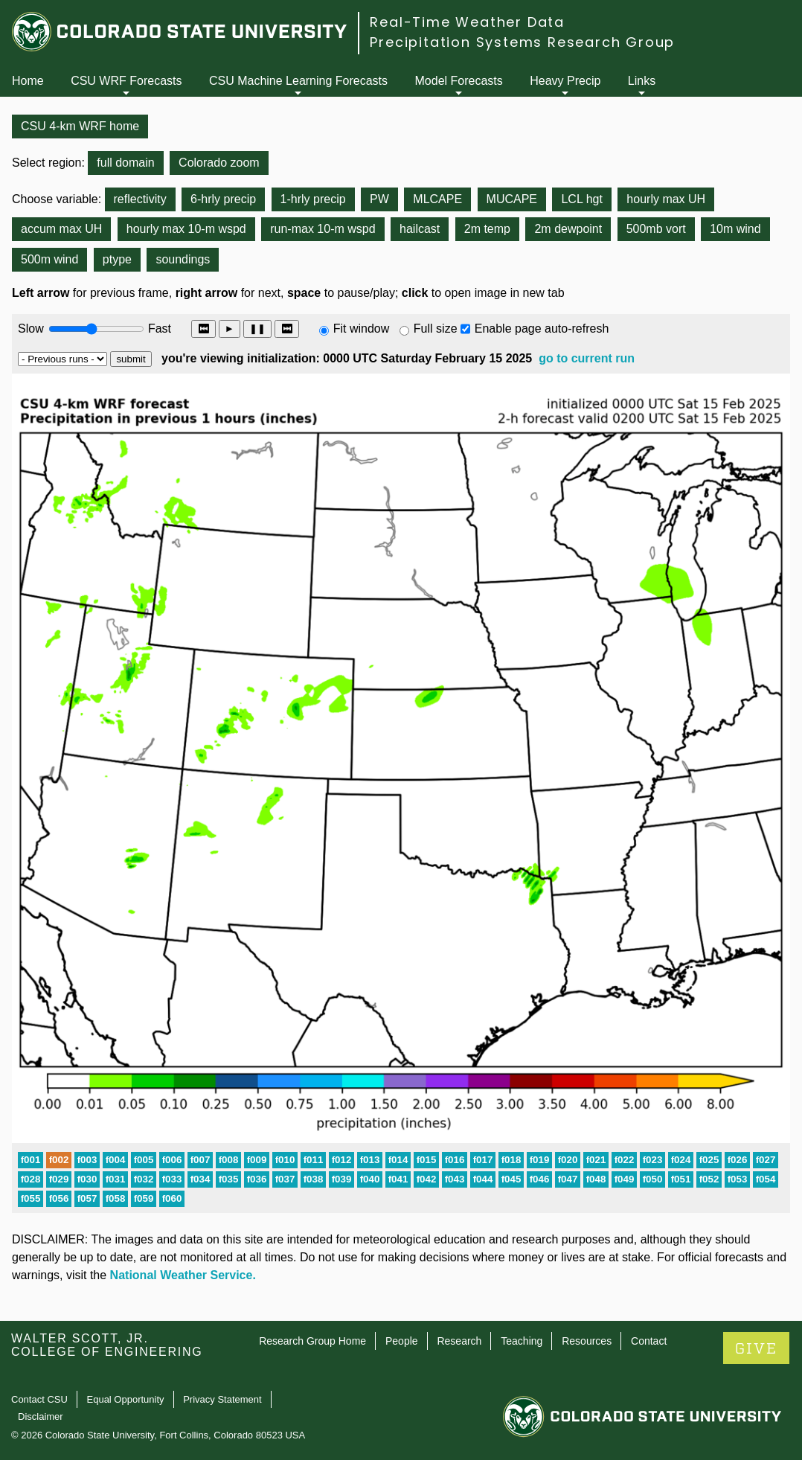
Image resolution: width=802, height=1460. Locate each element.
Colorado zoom (219, 162)
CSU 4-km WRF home (80, 126)
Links (641, 80)
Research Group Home (312, 1341)
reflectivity (140, 199)
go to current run (587, 358)
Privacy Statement (222, 1399)
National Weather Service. (183, 1275)
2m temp (487, 228)
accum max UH (61, 228)
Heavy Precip (565, 80)
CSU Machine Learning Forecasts (298, 80)
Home (28, 80)
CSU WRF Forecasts (126, 80)
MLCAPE (437, 199)
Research (459, 1341)
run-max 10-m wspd (322, 228)
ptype (117, 259)
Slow (31, 328)
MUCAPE (512, 199)
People (401, 1341)
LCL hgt (581, 199)
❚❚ (257, 328)
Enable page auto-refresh (542, 328)
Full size (436, 328)
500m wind (49, 259)
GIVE (756, 1348)
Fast (158, 328)
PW (379, 199)
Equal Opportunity (125, 1399)
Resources (587, 1341)
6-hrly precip (223, 199)
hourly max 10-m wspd (186, 228)
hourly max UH (665, 199)
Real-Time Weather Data (467, 22)
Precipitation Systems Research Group (522, 42)
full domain (125, 162)
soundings (182, 259)
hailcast (420, 228)
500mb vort (656, 228)
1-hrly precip (313, 199)
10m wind (735, 228)
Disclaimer (40, 1416)
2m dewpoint (568, 228)
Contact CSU (39, 1399)
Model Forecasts (459, 80)
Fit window (361, 328)
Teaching (521, 1341)
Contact (649, 1341)
